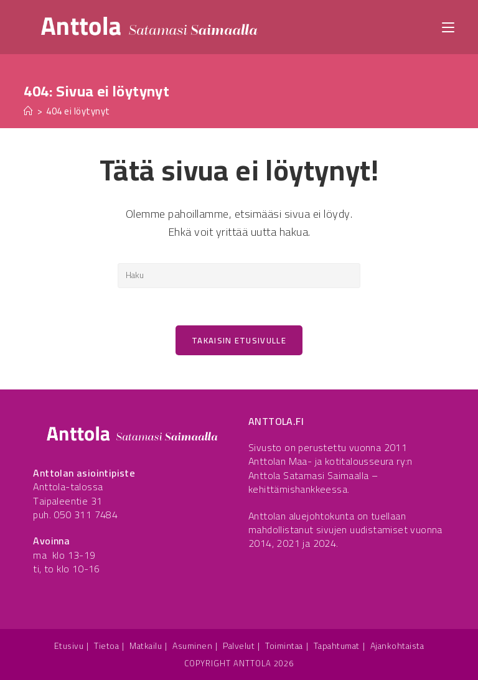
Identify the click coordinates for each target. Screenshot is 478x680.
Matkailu (145, 646)
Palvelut (239, 646)
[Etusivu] (29, 111)
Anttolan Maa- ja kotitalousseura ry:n (330, 461)
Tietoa (106, 646)
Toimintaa (284, 646)
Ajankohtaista (397, 646)
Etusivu (69, 646)
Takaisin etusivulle (239, 340)
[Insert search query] (239, 275)
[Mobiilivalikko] (448, 26)
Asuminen (192, 646)
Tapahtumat (337, 646)
